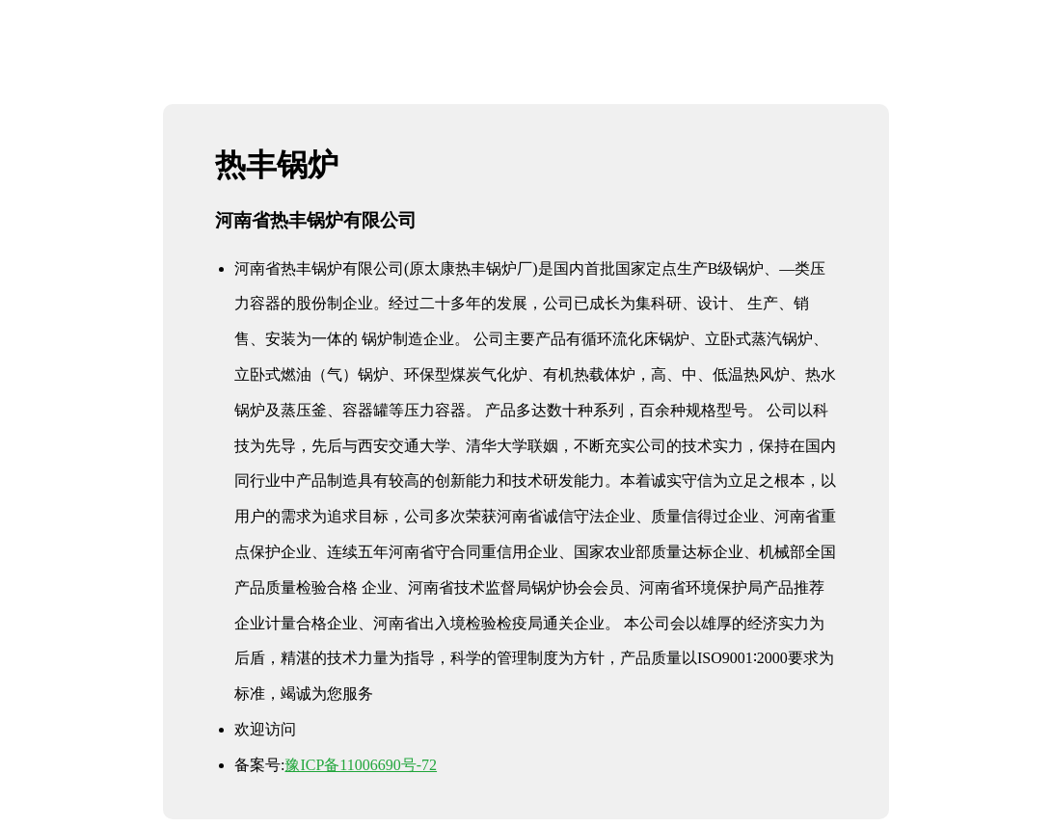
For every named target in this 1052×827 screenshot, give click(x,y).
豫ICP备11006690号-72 (360, 765)
